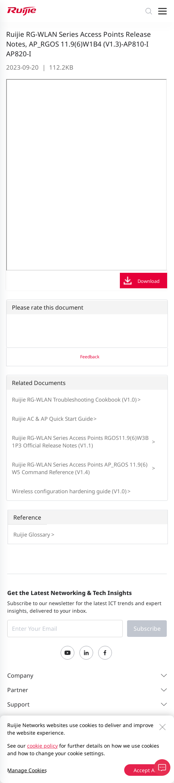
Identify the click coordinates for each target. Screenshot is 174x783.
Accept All (145, 770)
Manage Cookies (27, 770)
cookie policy (42, 745)
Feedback (89, 357)
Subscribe (147, 629)
